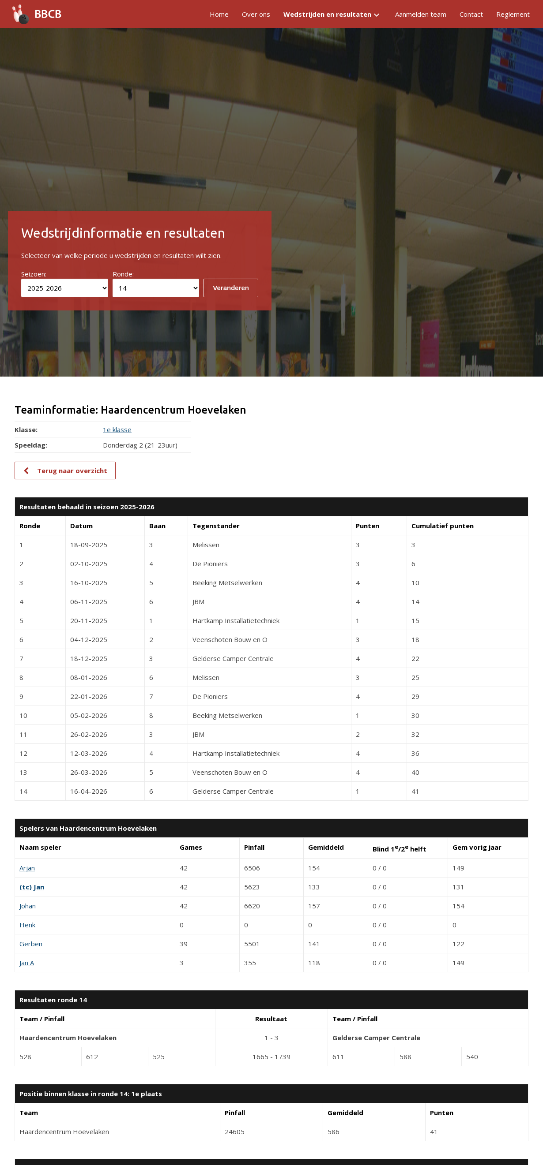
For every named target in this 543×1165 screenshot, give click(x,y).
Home (219, 14)
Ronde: (123, 273)
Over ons (256, 14)
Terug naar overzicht (72, 470)
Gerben (30, 943)
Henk (27, 924)
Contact (471, 14)
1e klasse (117, 429)
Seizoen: (33, 273)
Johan (27, 905)
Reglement (513, 14)
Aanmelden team (420, 14)
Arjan (27, 867)
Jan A (26, 962)
